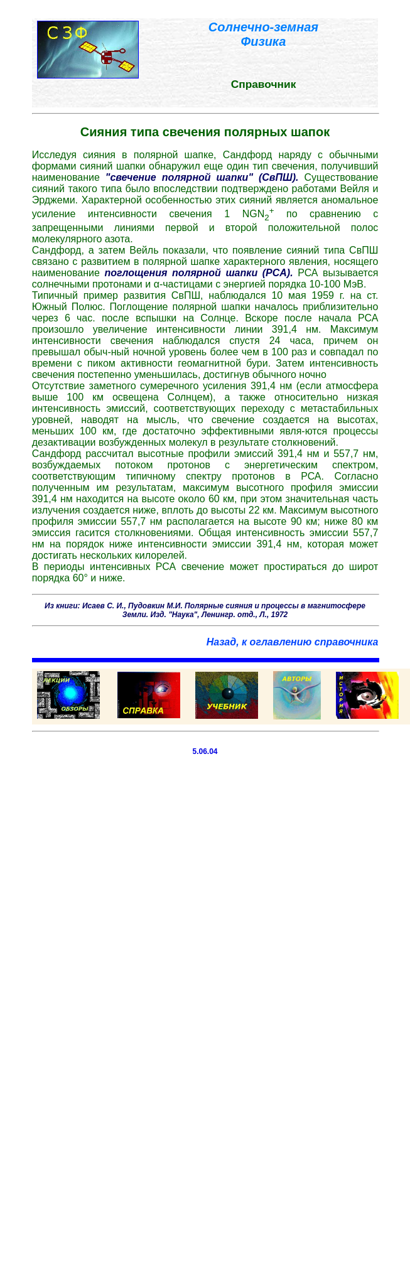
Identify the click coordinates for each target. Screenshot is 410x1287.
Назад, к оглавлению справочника (293, 642)
